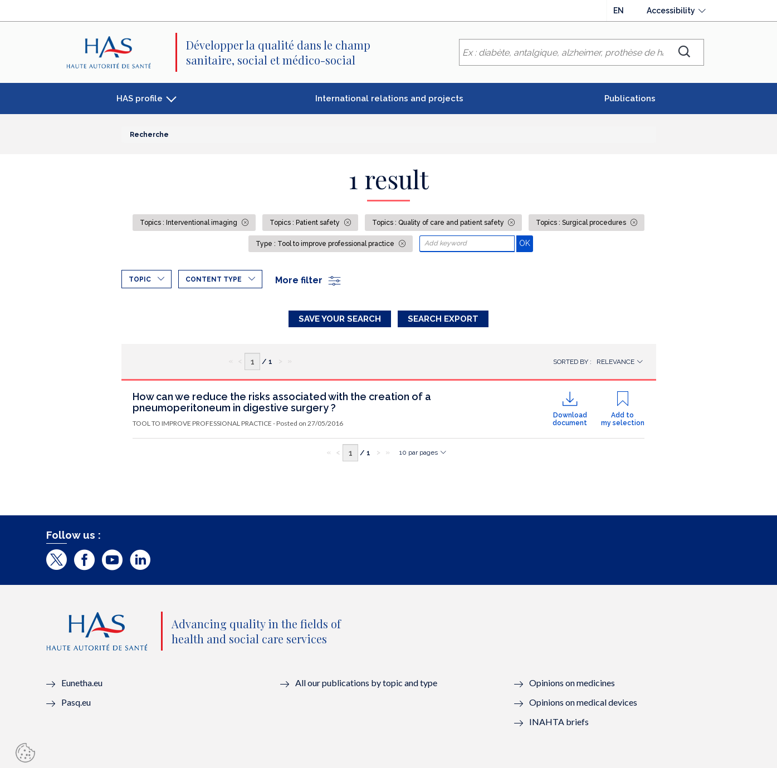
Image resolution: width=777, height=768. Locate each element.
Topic (140, 279)
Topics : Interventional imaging (189, 223)
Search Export (443, 319)
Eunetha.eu (81, 682)
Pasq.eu (76, 702)
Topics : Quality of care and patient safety (439, 223)
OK (526, 243)
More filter (308, 280)
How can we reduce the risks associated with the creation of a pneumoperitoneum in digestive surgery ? (282, 402)
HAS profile (139, 98)
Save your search (340, 319)
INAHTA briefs (559, 721)
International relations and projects (389, 98)
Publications (630, 98)
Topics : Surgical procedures (582, 223)
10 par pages (418, 452)
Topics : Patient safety (305, 223)
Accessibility (671, 10)
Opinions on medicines (572, 682)
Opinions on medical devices (583, 702)
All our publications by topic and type (366, 682)
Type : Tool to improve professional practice (326, 244)
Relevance (615, 362)
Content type (213, 279)
